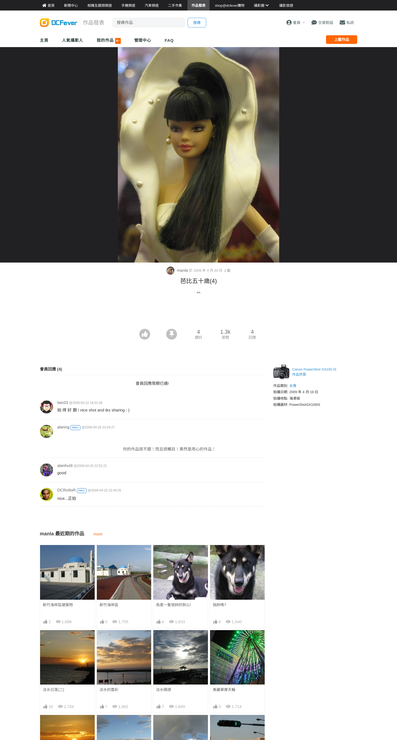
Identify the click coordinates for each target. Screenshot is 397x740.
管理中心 (142, 40)
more (98, 534)
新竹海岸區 (109, 605)
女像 (292, 386)
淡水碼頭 (163, 689)
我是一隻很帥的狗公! (173, 605)
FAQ (169, 40)
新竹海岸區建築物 (58, 605)
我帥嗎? (219, 605)
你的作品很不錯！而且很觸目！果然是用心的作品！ (175, 449)
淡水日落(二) (53, 689)
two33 (62, 402)
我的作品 (108, 41)
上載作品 (341, 39)
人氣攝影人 (72, 40)
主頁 (44, 40)
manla (177, 270)
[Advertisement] (198, 314)
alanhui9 (65, 465)
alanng (63, 427)
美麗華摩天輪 (224, 689)
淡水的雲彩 (109, 689)
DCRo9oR (66, 490)
